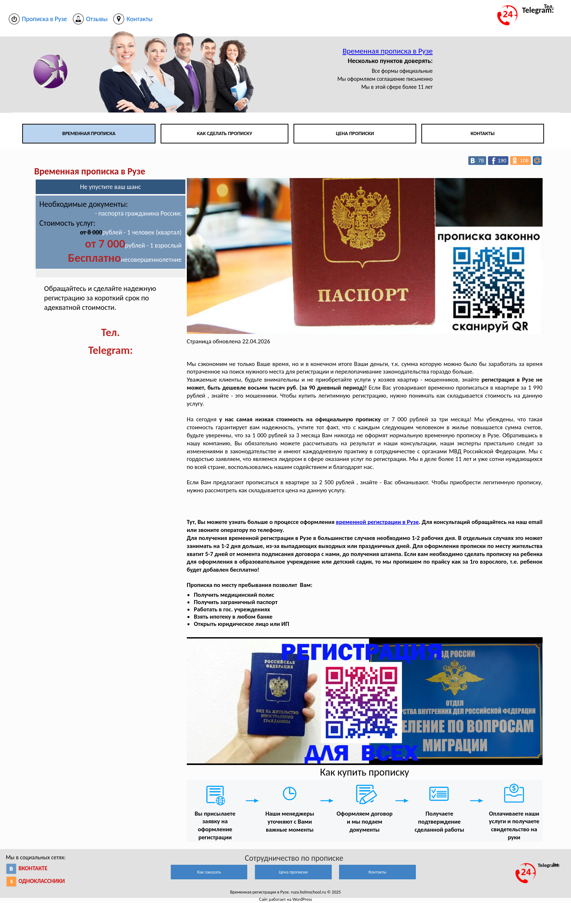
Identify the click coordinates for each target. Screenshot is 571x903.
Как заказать (209, 872)
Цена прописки (355, 133)
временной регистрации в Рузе (377, 522)
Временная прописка (88, 133)
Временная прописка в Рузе (388, 51)
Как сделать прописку (224, 133)
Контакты (482, 133)
